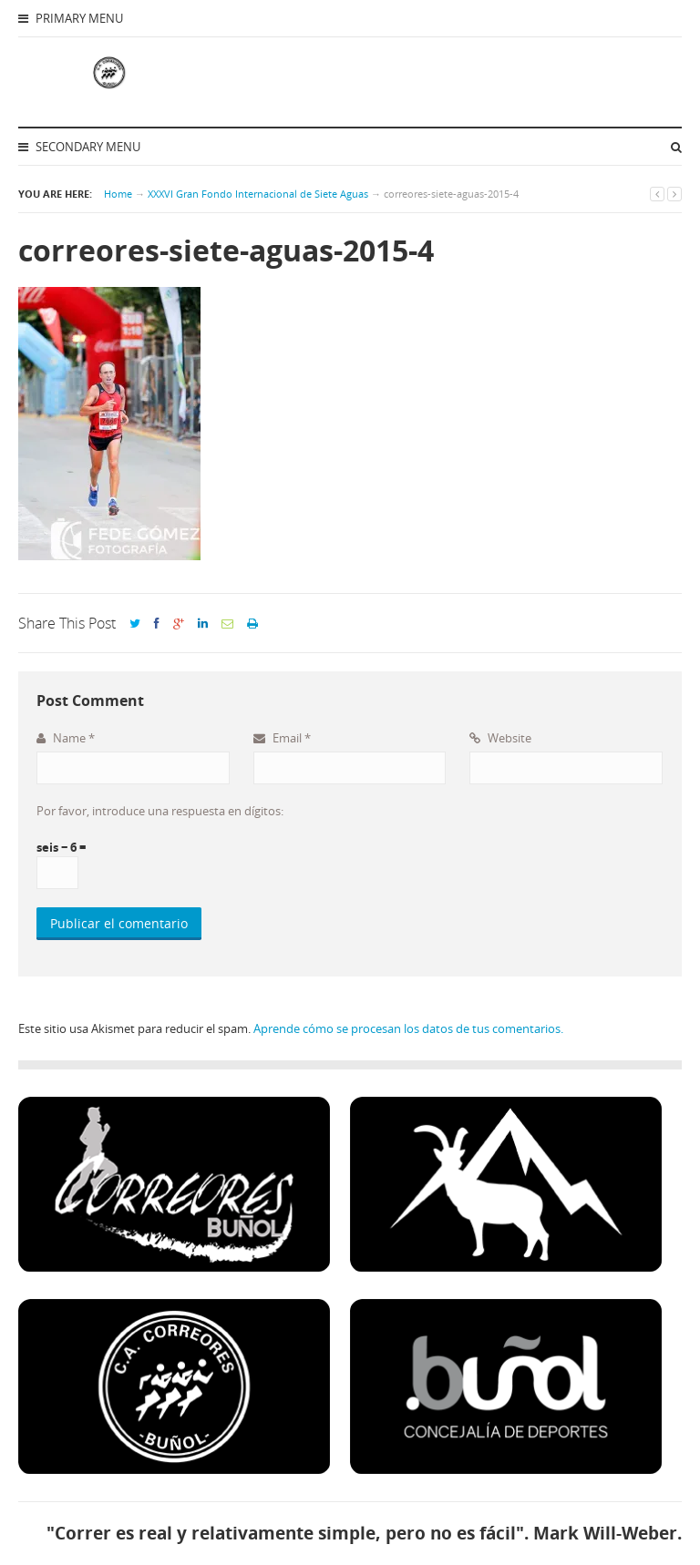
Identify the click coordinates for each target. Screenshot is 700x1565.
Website (500, 738)
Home (118, 193)
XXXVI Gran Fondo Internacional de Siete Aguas (258, 193)
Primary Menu (70, 18)
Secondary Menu (79, 146)
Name (65, 738)
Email (282, 738)
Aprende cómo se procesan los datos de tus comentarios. (408, 1028)
